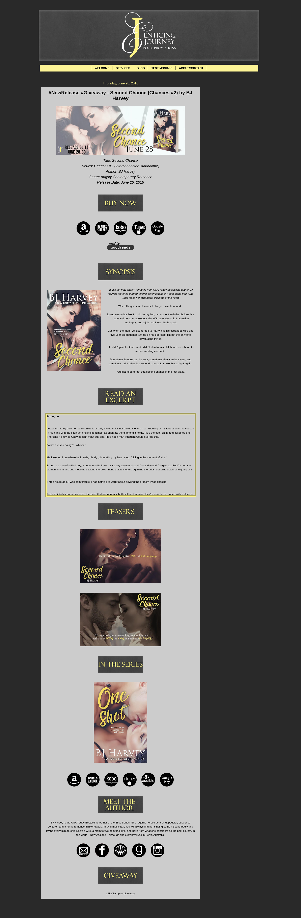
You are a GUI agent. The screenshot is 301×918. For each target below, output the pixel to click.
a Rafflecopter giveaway (120, 893)
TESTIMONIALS (161, 68)
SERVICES (123, 68)
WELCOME (102, 68)
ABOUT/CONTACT (191, 68)
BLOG (141, 68)
